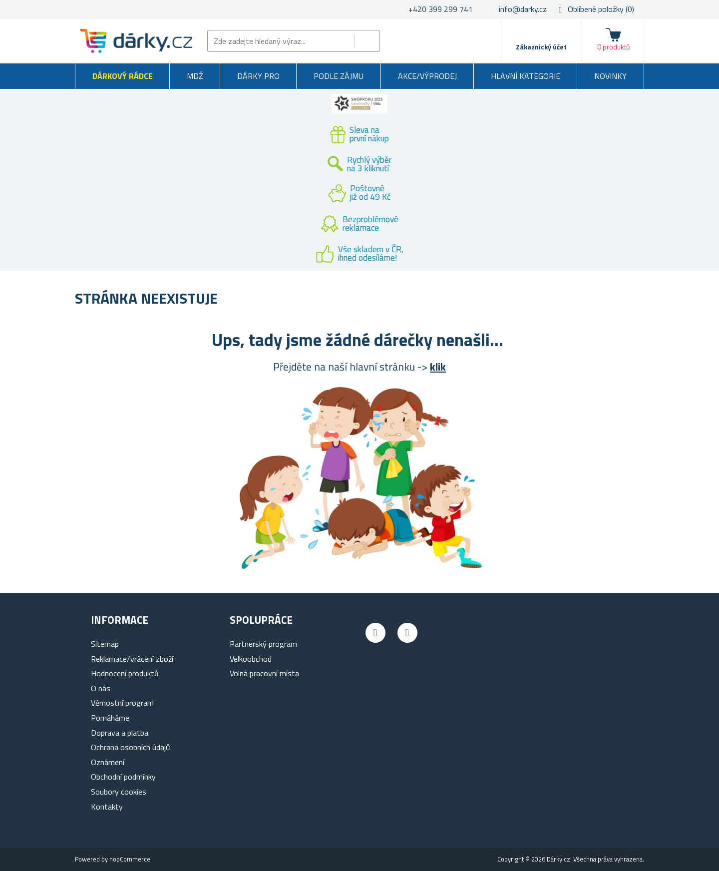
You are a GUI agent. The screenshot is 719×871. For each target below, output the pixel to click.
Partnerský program (263, 644)
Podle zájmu (338, 76)
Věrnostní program (122, 703)
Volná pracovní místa (264, 673)
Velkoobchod (251, 659)
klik (438, 367)
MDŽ (195, 76)
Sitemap (105, 644)
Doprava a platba (119, 733)
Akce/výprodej (427, 76)
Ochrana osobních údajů (130, 747)
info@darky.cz (523, 9)
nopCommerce (129, 859)
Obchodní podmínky (123, 777)
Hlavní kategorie (525, 76)
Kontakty (107, 807)
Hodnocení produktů (125, 673)
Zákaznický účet (541, 46)
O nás (100, 688)
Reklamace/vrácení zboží (132, 659)
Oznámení (107, 762)
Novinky (610, 76)
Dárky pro (258, 76)
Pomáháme (110, 718)
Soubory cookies (118, 792)
